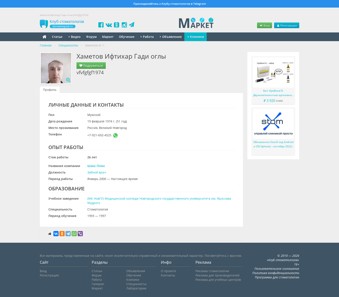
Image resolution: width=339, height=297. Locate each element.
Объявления (171, 37)
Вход (264, 25)
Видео (75, 37)
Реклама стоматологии (212, 271)
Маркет (108, 37)
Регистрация (287, 25)
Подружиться (91, 65)
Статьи (57, 37)
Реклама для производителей (217, 275)
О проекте (168, 271)
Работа (147, 37)
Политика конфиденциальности (275, 273)
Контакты (168, 275)
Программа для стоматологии (277, 277)
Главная (45, 45)
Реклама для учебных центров (218, 280)
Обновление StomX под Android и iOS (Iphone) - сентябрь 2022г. (273, 144)
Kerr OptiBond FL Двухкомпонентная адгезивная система (273, 93)
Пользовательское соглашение (276, 268)
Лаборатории (136, 288)
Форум (91, 37)
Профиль (49, 90)
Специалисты (136, 284)
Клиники (196, 37)
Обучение (126, 37)
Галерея (98, 284)
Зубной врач (96, 172)
